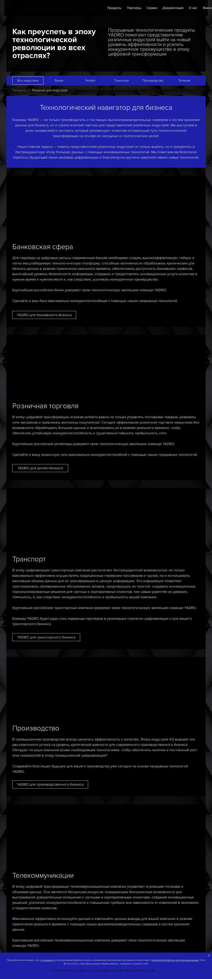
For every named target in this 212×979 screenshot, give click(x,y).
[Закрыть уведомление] (209, 956)
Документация (173, 8)
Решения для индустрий (50, 90)
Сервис (152, 8)
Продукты (114, 8)
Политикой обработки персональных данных (175, 960)
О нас (193, 8)
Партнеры (134, 8)
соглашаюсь (46, 960)
